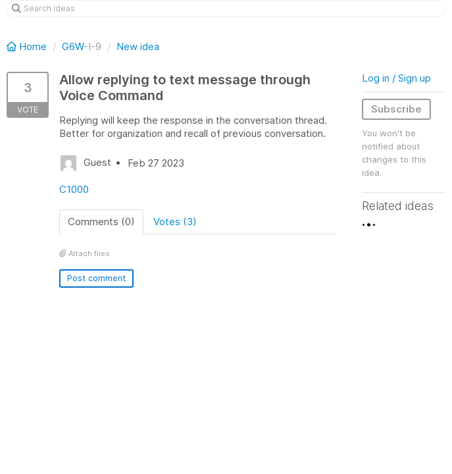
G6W (73, 46)
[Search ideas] (226, 8)
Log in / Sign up (396, 78)
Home (28, 46)
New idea (137, 46)
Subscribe (396, 109)
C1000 (74, 189)
